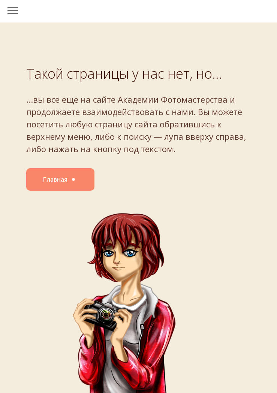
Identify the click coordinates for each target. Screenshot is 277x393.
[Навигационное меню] (12, 11)
